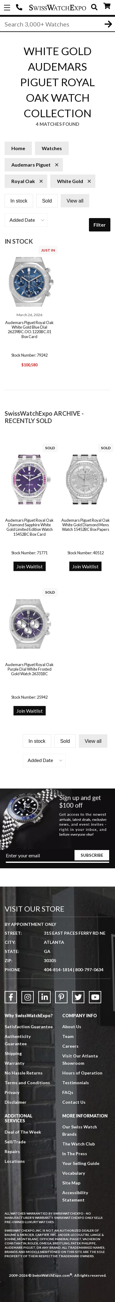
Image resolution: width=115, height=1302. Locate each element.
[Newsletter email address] (57, 857)
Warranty (14, 1063)
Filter (100, 225)
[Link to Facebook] (11, 997)
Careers (70, 1046)
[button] (26, 220)
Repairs (12, 1151)
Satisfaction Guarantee (29, 1026)
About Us (71, 1026)
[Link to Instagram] (27, 997)
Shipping (13, 1053)
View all (75, 200)
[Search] (57, 24)
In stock (18, 200)
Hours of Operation (82, 1072)
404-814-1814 (20, 7)
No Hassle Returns (24, 1072)
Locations (15, 1161)
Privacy (12, 1092)
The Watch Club (78, 1143)
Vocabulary (73, 1173)
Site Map (71, 1182)
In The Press (74, 1153)
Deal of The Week (23, 1131)
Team (68, 1036)
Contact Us (74, 1102)
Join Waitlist (30, 566)
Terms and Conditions (27, 1082)
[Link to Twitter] (78, 997)
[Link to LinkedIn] (44, 997)
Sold (47, 200)
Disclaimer (15, 1102)
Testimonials (75, 1082)
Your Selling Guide (80, 1163)
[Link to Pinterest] (61, 997)
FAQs (67, 1092)
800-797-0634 (89, 969)
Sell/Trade (15, 1141)
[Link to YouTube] (95, 997)
